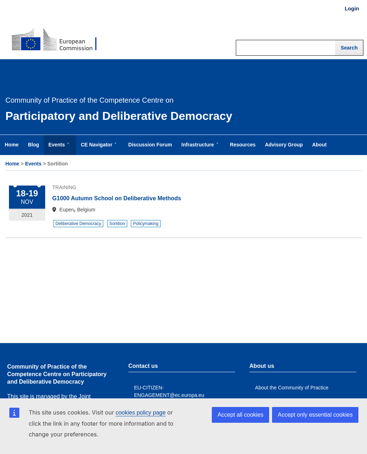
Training (64, 187)
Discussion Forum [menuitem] (150, 145)
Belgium (86, 209)
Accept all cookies (240, 415)
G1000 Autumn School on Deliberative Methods (116, 198)
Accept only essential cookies (315, 415)
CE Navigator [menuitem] (98, 148)
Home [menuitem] (12, 145)
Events (33, 164)
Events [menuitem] (58, 148)
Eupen (66, 209)
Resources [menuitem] (243, 145)
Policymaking (145, 223)
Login (352, 8)
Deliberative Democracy (78, 223)
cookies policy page (140, 412)
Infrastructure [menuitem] (199, 148)
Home (12, 164)
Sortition (117, 223)
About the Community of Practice (292, 387)
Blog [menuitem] (33, 145)
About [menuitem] (319, 145)
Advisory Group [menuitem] (284, 145)
